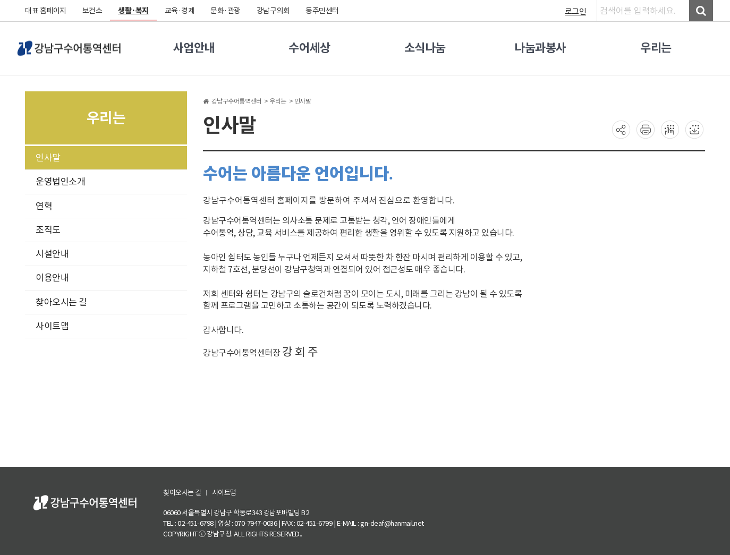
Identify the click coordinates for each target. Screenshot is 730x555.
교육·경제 (180, 10)
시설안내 (52, 254)
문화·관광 (225, 10)
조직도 (48, 230)
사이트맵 (52, 326)
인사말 (48, 158)
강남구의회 (273, 10)
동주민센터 (322, 10)
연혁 (44, 206)
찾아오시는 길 (61, 302)
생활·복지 (133, 10)
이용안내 (52, 278)
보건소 (92, 10)
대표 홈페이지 (45, 10)
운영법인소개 (60, 181)
